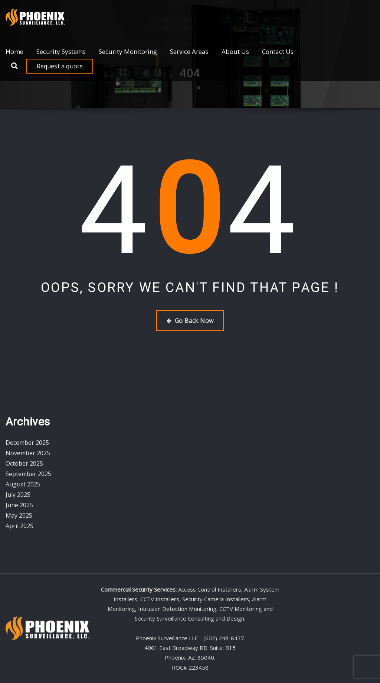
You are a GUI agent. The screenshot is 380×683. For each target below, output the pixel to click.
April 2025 (19, 526)
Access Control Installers (209, 589)
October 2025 (24, 463)
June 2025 (19, 505)
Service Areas (189, 51)
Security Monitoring (128, 51)
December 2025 (27, 442)
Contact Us (278, 51)
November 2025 (28, 453)
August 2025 (23, 484)
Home (14, 51)
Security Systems (61, 51)
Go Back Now (189, 321)
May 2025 (19, 515)
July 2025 (18, 495)
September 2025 (28, 474)
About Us (235, 51)
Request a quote (60, 66)
